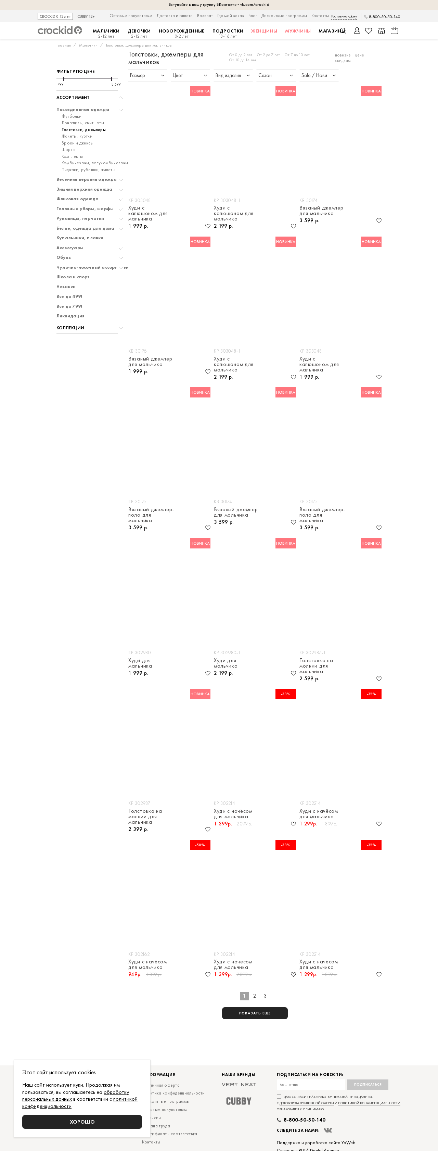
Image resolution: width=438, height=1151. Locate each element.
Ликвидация (70, 316)
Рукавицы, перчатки (80, 218)
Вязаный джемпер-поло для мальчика (151, 515)
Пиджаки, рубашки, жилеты (88, 169)
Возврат (205, 15)
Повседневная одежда (82, 109)
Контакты (320, 15)
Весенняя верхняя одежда (86, 179)
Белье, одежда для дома (85, 228)
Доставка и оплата (175, 15)
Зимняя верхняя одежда (84, 189)
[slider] (63, 79)
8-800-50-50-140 (384, 17)
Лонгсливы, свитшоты (83, 123)
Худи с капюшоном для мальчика (148, 213)
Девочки (139, 33)
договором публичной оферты (307, 1103)
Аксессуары (69, 247)
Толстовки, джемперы (84, 129)
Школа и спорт (73, 277)
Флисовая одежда (77, 199)
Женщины (264, 31)
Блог (252, 15)
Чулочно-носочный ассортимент (93, 267)
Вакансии (151, 1118)
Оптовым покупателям (131, 15)
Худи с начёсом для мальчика (233, 813)
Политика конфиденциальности (173, 1093)
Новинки (66, 286)
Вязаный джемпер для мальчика (321, 210)
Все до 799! (69, 306)
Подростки (228, 33)
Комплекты (72, 156)
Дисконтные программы (284, 15)
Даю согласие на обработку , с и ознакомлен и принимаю (338, 1103)
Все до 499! (69, 296)
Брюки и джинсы (77, 143)
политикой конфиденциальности (369, 1103)
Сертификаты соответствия (169, 1134)
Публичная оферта (161, 1085)
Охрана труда (156, 1126)
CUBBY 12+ (86, 16)
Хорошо (82, 1121)
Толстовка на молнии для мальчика (316, 666)
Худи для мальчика (140, 663)
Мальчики (106, 33)
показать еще (255, 1013)
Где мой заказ (230, 15)
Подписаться (368, 1084)
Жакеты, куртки (77, 136)
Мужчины (298, 31)
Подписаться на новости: (310, 1074)
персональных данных (352, 1097)
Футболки (72, 116)
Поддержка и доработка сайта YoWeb (316, 1142)
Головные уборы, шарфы (85, 208)
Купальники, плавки (80, 238)
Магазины (332, 31)
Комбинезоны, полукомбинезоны (95, 163)
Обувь (63, 257)
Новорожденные (182, 33)
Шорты (68, 149)
